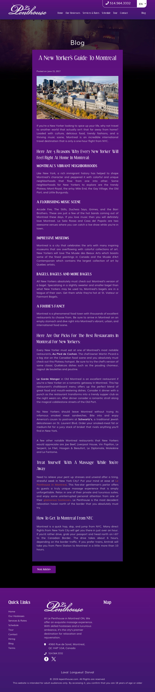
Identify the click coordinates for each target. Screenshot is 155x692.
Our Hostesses (73, 13)
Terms (11, 648)
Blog (143, 13)
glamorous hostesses (57, 500)
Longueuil (76, 672)
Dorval (89, 672)
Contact (124, 13)
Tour (115, 13)
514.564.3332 (118, 2)
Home (60, 13)
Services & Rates (91, 13)
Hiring (134, 13)
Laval (64, 672)
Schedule (106, 13)
